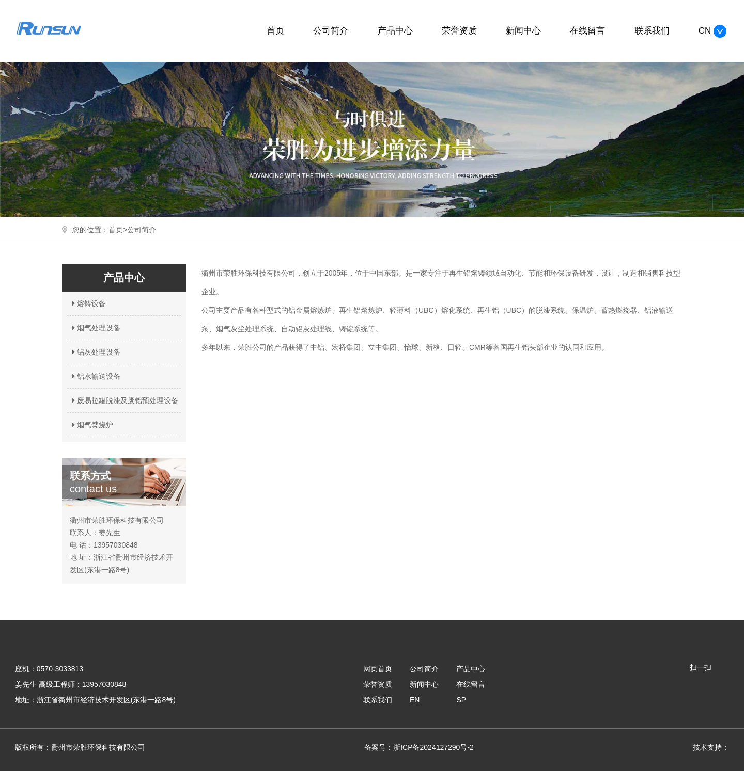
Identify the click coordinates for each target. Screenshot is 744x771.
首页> (118, 230)
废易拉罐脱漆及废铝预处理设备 (124, 400)
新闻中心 (523, 31)
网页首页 (377, 669)
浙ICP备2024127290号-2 (433, 747)
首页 (275, 31)
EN (415, 700)
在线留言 (587, 31)
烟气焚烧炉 (91, 425)
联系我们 (652, 31)
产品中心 (395, 31)
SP (461, 700)
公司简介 (330, 31)
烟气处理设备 (95, 328)
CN (712, 31)
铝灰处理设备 (95, 352)
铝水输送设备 (95, 376)
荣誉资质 (459, 31)
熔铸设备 (88, 303)
